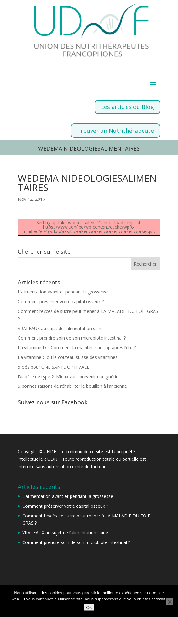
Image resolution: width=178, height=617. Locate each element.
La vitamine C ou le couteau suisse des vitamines (68, 357)
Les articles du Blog (127, 107)
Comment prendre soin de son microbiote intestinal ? (72, 338)
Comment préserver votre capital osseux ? (61, 301)
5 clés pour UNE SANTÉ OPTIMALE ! (55, 367)
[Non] (169, 601)
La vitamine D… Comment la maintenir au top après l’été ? (77, 347)
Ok (89, 607)
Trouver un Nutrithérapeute (115, 130)
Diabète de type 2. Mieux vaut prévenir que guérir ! (69, 377)
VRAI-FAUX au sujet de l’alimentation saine (61, 328)
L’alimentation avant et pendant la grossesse (63, 292)
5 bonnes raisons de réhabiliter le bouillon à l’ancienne (72, 386)
